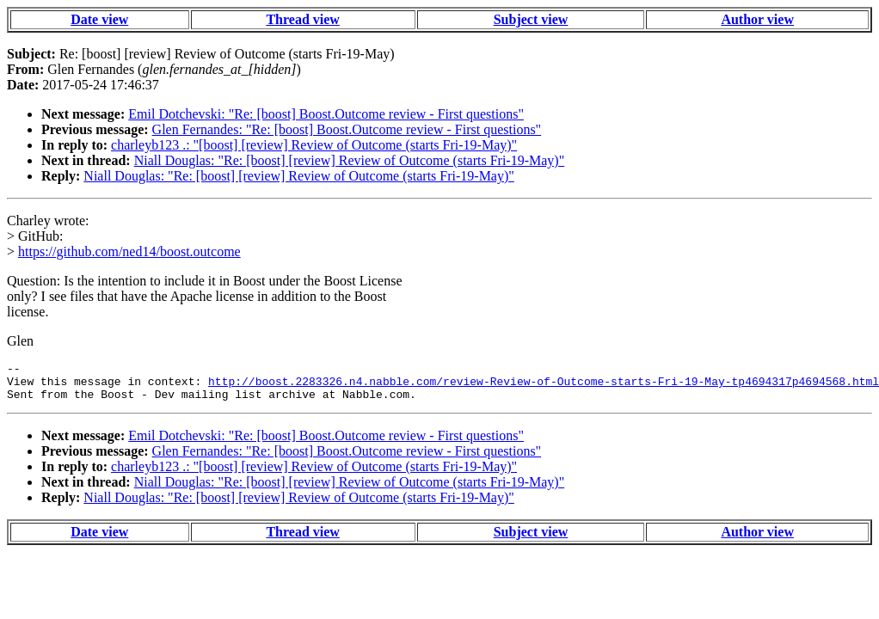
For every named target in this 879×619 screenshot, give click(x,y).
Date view (99, 19)
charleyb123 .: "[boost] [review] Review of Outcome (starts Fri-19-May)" (314, 145)
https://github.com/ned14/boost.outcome (129, 251)
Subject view (531, 19)
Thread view (302, 19)
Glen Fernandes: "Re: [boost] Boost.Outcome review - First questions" (347, 129)
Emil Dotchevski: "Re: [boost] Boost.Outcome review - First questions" (326, 114)
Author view (757, 19)
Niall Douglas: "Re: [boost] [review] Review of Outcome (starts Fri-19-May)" (349, 160)
